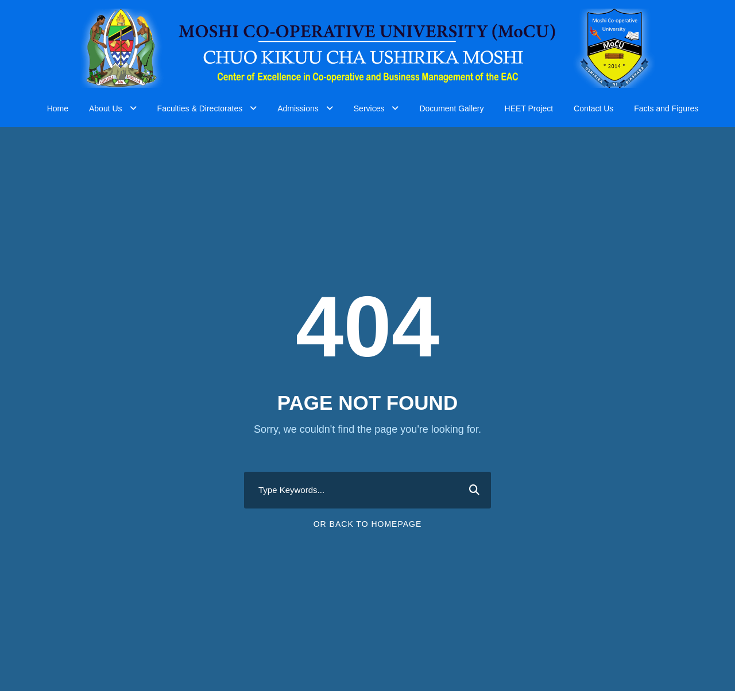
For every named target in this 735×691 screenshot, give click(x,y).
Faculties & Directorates (200, 108)
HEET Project (529, 108)
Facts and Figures (666, 108)
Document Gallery (451, 108)
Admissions (298, 108)
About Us (105, 108)
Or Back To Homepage (368, 524)
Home (57, 108)
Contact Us (593, 108)
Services (369, 108)
